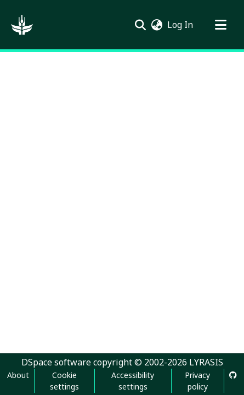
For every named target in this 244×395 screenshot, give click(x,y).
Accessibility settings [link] (132, 381)
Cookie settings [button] (64, 381)
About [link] (18, 375)
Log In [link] (180, 25)
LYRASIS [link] (206, 362)
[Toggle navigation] (220, 24)
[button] (22, 24)
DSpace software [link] (56, 362)
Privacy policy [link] (197, 381)
